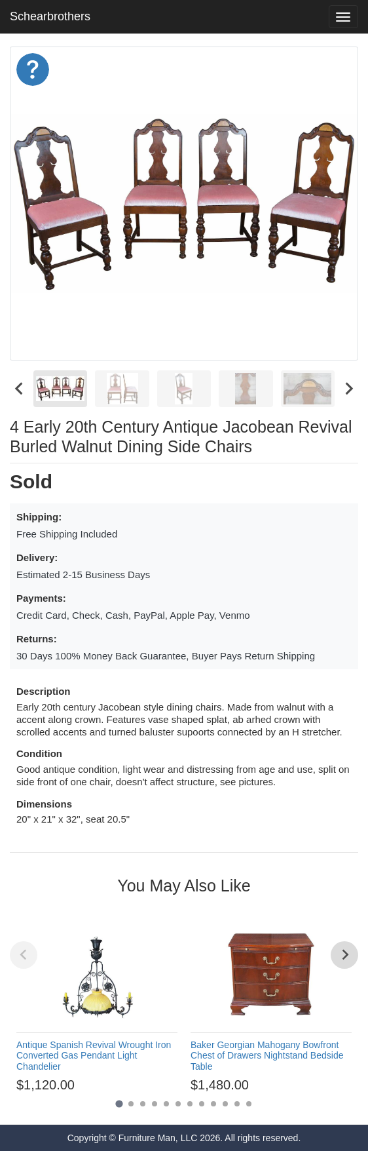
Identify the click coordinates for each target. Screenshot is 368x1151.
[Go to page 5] (166, 1103)
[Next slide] (348, 389)
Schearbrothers (50, 16)
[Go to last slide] (19, 389)
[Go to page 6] (178, 1103)
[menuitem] (60, 389)
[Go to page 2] (131, 1103)
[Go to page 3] (142, 1103)
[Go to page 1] (118, 1103)
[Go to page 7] (190, 1103)
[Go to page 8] (201, 1103)
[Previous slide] (23, 955)
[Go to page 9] (213, 1103)
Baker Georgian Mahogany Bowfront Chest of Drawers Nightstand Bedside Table (267, 1056)
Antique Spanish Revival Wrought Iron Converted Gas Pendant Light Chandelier (93, 1056)
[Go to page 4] (154, 1103)
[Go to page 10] (225, 1103)
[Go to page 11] (237, 1103)
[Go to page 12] (248, 1103)
